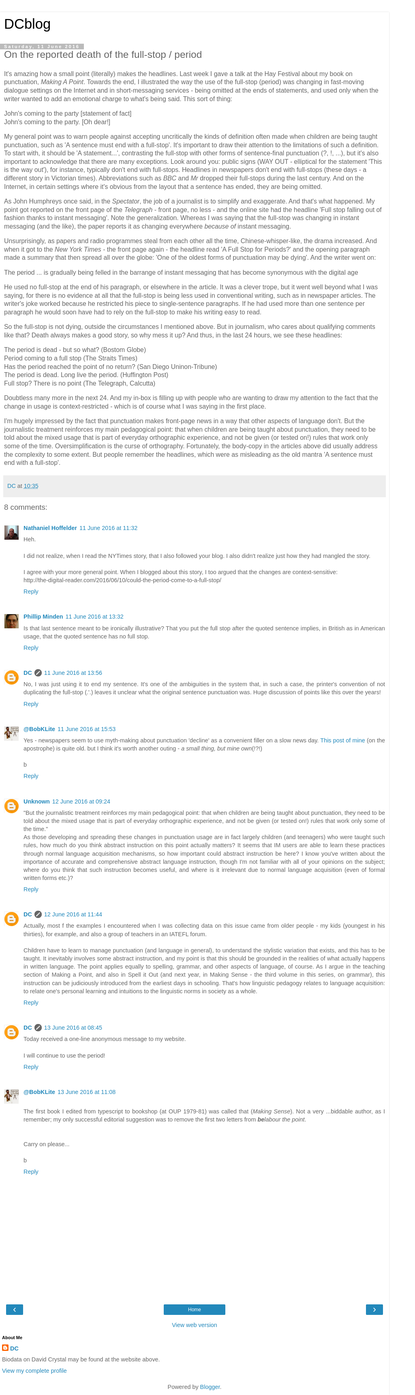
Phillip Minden (43, 616)
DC (28, 673)
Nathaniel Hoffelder (50, 528)
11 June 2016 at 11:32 (108, 528)
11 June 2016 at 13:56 (73, 673)
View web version (194, 1325)
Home (194, 1309)
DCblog (27, 24)
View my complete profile (34, 1370)
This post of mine (342, 740)
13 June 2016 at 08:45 (73, 1027)
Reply (31, 591)
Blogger (210, 1387)
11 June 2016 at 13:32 (95, 616)
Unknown (37, 801)
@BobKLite (39, 729)
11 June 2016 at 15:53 (87, 729)
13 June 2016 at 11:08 (87, 1092)
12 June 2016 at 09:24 (81, 801)
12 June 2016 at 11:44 (73, 914)
